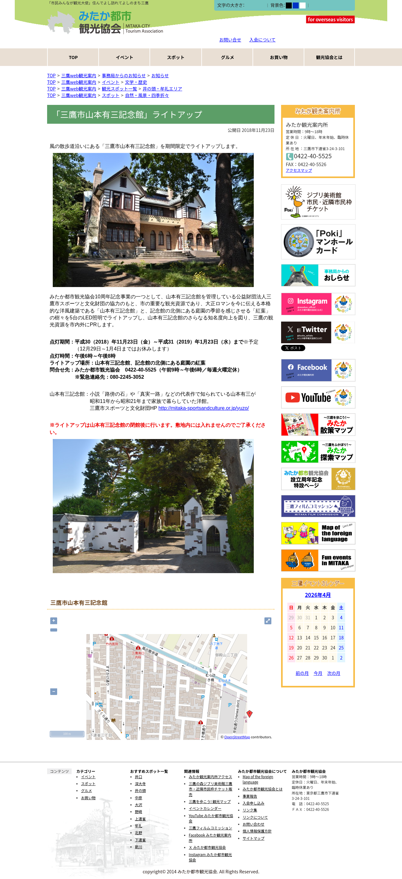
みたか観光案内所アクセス (210, 776)
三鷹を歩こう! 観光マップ (210, 801)
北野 (138, 832)
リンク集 (250, 809)
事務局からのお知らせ (124, 75)
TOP (73, 57)
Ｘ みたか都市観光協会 (207, 847)
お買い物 (279, 57)
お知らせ (160, 75)
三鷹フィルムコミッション (210, 827)
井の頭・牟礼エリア (162, 88)
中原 (138, 797)
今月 (318, 673)
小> (248, 5)
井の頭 (140, 790)
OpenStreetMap (237, 736)
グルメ (227, 57)
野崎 (138, 811)
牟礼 (138, 825)
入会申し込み (253, 803)
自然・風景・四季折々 (147, 95)
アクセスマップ (299, 170)
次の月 (333, 673)
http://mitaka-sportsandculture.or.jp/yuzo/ (203, 408)
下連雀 (140, 839)
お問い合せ (230, 39)
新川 (138, 846)
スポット (176, 57)
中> (255, 5)
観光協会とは (329, 57)
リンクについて (255, 817)
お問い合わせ (253, 824)
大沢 (138, 804)
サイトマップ (253, 838)
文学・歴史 (136, 82)
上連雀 (140, 818)
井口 (138, 776)
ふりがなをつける (328, 5)
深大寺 (140, 783)
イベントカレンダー (205, 808)
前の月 (302, 673)
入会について (262, 39)
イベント (124, 57)
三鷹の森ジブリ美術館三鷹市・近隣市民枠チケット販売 (210, 789)
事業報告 (250, 796)
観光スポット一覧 (119, 88)
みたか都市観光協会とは (263, 788)
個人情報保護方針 (257, 830)
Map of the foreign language (258, 779)
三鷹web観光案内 (78, 75)
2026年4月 (318, 595)
